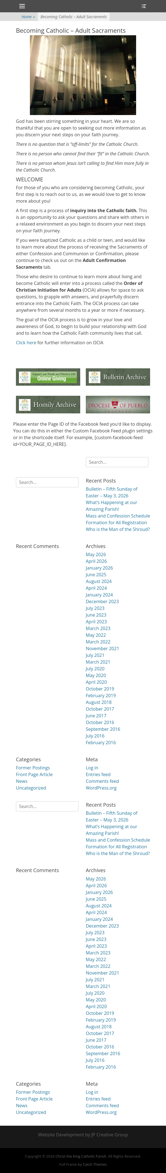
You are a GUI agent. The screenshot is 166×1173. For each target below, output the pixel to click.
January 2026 (99, 568)
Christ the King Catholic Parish (80, 1156)
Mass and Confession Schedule (118, 516)
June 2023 (96, 615)
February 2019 (101, 695)
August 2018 (99, 702)
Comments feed (102, 781)
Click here (26, 343)
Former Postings (33, 768)
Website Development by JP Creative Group (83, 1135)
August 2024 (99, 581)
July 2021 (95, 655)
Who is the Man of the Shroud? (118, 529)
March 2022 (98, 642)
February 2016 (101, 742)
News (21, 781)
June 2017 (96, 716)
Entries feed (98, 774)
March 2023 (98, 628)
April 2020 (96, 682)
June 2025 (96, 575)
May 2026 (96, 554)
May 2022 (96, 635)
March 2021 (98, 662)
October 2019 (100, 689)
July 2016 (95, 736)
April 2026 (96, 561)
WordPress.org (101, 788)
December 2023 (102, 601)
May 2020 (96, 675)
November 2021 (102, 648)
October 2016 (100, 722)
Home (28, 17)
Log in (92, 768)
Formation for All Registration (116, 522)
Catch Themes (95, 1164)
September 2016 (103, 729)
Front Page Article (34, 774)
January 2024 (99, 595)
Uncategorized (31, 788)
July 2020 (95, 669)
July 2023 (95, 608)
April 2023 (96, 622)
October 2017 (100, 709)
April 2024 (96, 588)
